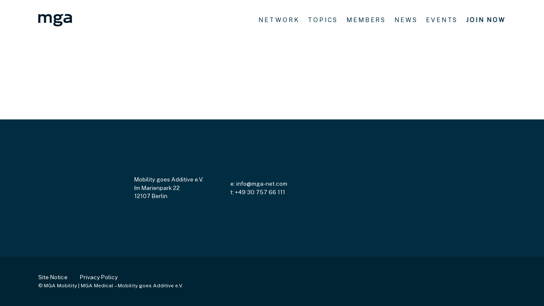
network (278, 19)
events (442, 19)
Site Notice (53, 277)
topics (323, 19)
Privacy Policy (99, 277)
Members (366, 19)
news (405, 19)
